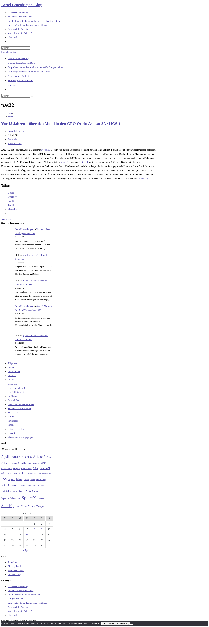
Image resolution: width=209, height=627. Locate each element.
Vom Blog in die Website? (20, 80)
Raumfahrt (13, 139)
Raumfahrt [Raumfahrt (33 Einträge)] (31, 485)
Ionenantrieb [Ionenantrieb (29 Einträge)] (33, 473)
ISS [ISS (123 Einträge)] (4, 479)
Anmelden (12, 562)
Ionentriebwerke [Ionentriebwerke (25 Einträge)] (45, 473)
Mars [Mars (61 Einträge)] (19, 479)
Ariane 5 (64, 162)
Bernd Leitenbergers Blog (21, 5)
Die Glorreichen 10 (16, 388)
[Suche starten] (32, 96)
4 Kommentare (15, 143)
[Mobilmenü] (8, 52)
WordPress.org (14, 574)
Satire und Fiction (16, 429)
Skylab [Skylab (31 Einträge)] (21, 491)
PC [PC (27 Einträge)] (18, 486)
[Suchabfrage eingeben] (15, 48)
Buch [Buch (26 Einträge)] (30, 463)
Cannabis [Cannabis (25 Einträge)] (36, 463)
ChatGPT (12, 375)
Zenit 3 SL (83, 162)
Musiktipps (13, 412)
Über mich (13, 85)
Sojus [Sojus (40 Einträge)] (35, 491)
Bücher (11, 367)
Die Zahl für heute (16, 392)
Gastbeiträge (13, 400)
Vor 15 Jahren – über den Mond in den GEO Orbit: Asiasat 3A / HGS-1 (61, 123)
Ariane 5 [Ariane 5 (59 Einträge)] (26, 456)
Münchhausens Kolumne (19, 408)
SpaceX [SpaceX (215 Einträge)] (28, 497)
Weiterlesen (6, 220)
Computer (12, 384)
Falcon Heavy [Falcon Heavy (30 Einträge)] (7, 473)
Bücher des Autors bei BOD (21, 63)
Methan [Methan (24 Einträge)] (26, 480)
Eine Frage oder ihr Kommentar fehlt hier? (29, 71)
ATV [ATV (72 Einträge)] (4, 462)
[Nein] (131, 624)
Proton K (45, 150)
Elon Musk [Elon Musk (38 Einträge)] (26, 468)
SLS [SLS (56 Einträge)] (28, 490)
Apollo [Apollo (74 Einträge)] (5, 456)
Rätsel (11, 425)
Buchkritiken (14, 371)
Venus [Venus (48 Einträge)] (31, 506)
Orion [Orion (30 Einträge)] (13, 485)
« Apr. (26, 550)
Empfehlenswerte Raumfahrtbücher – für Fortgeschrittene (36, 67)
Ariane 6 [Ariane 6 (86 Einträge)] (39, 457)
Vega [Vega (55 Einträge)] (24, 506)
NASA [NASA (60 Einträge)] (5, 485)
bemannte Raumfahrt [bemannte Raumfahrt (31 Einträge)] (18, 463)
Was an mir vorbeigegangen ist (22, 437)
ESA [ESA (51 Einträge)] (35, 468)
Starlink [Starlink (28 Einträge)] (41, 499)
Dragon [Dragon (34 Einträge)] (16, 468)
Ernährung (12, 396)
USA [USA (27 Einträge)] (17, 506)
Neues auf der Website (19, 76)
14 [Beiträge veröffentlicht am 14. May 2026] (27, 534)
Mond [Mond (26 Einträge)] (32, 480)
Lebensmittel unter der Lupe (21, 404)
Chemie (11, 379)
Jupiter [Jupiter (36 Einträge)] (11, 479)
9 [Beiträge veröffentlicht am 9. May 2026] (41, 529)
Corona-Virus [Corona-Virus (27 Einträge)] (6, 469)
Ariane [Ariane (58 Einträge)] (16, 456)
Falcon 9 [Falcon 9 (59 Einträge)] (45, 468)
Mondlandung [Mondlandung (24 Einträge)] (41, 480)
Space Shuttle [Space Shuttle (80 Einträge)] (10, 498)
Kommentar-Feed (16, 570)
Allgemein (12, 363)
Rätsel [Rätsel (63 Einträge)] (5, 490)
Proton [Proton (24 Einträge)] (23, 485)
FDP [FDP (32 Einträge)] (16, 473)
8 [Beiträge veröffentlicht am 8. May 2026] (34, 529)
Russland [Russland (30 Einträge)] (41, 485)
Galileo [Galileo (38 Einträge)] (22, 473)
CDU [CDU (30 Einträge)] (43, 463)
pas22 (10, 116)
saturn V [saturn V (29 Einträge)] (13, 491)
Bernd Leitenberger (17, 131)
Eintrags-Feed (14, 566)
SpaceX (11, 433)
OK (104, 623)
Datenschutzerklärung (18, 58)
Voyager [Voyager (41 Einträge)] (40, 506)
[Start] (10, 113)
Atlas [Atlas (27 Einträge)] (49, 457)
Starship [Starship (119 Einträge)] (7, 505)
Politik (11, 416)
